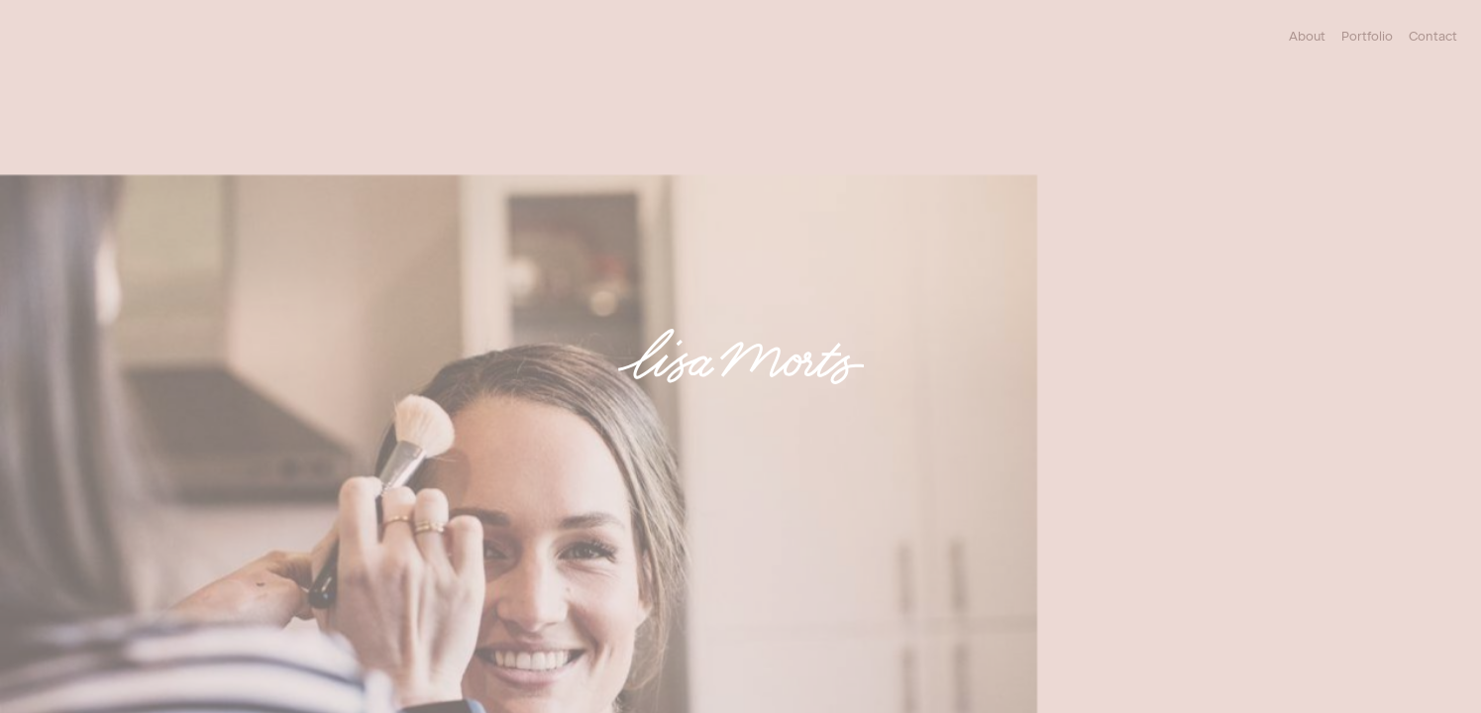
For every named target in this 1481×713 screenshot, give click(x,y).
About (1307, 36)
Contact (1433, 36)
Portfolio (1367, 36)
